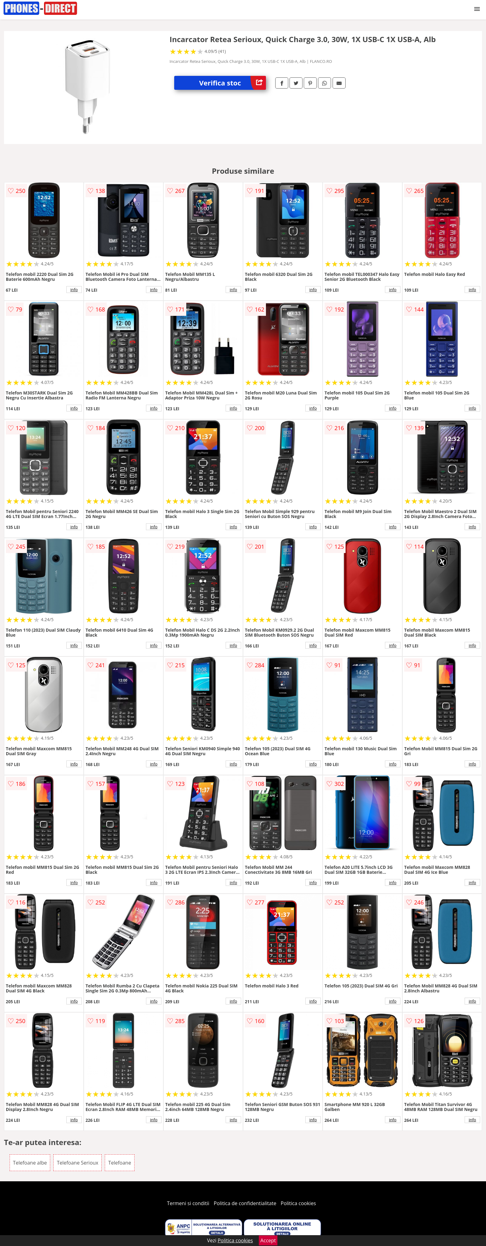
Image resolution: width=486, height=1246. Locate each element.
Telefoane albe (30, 1162)
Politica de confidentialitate (245, 1203)
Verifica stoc (232, 83)
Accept (268, 1240)
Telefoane (119, 1162)
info (74, 289)
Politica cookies (298, 1203)
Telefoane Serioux (77, 1162)
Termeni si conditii (188, 1203)
